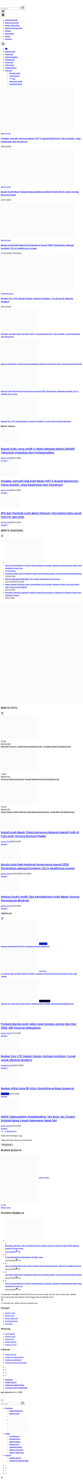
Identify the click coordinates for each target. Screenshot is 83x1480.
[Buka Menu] (3, 15)
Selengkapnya (7, 1145)
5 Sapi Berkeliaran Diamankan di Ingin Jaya (24, 1257)
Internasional (44, 1001)
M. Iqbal (4, 460)
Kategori (9, 1408)
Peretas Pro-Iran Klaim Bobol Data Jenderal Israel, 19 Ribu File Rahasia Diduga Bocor (37, 1004)
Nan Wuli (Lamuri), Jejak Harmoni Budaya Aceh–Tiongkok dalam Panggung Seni (36, 746)
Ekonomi (42, 971)
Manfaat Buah (11, 20)
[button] (22, 8)
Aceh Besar (10, 1334)
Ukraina (8, 39)
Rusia (7, 36)
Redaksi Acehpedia (13, 1360)
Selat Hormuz (11, 1344)
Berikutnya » (12, 1131)
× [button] (2, 1400)
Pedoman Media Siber (14, 1357)
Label (7, 1433)
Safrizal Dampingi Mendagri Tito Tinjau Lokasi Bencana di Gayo (32, 579)
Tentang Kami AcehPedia (16, 1362)
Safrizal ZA (9, 1339)
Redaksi (4, 493)
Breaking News (7, 293)
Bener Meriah (11, 1342)
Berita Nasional (11, 1318)
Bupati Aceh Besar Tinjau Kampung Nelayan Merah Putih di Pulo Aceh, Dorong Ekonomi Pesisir (41, 364)
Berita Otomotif (12, 23)
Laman (8, 1455)
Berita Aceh (6, 133)
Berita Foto (5, 776)
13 (5, 1131)
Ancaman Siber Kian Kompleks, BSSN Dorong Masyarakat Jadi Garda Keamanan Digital (43, 573)
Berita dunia (15, 1442)
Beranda (9, 1379)
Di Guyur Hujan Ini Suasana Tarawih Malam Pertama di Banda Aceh (30, 779)
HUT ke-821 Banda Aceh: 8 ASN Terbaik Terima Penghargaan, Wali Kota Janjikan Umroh (43, 1266)
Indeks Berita (10, 1354)
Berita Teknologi (12, 25)
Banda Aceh (10, 1336)
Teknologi (43, 943)
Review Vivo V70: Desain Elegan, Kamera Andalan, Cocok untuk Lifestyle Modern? (36, 421)
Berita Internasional (13, 28)
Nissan (8, 31)
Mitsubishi (9, 33)
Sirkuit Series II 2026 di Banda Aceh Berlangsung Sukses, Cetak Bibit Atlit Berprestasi (37, 812)
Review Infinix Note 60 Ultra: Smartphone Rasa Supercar (25, 946)
